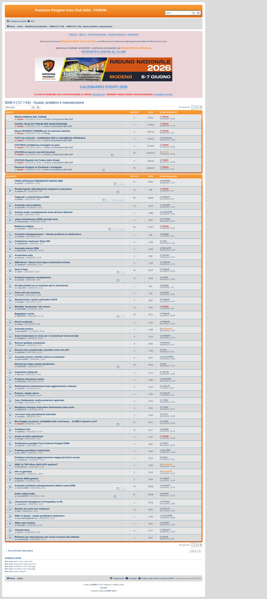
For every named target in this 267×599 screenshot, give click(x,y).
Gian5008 (21, 309)
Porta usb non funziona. (27, 292)
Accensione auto (24, 255)
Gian (164, 350)
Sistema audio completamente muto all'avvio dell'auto (44, 212)
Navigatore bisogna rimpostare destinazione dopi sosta (44, 407)
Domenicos (22, 467)
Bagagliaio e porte (24, 313)
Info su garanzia (23, 471)
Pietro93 (165, 501)
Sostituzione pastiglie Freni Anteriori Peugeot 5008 (42, 443)
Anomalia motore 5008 (27, 248)
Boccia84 (21, 525)
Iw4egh (20, 439)
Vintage (47, 133)
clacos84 (21, 207)
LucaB (19, 214)
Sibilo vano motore (25, 523)
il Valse (20, 403)
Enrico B (166, 508)
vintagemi (21, 338)
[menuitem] (30, 21)
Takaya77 (166, 530)
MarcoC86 (21, 251)
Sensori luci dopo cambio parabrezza (35, 364)
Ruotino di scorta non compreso (32, 508)
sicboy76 (21, 388)
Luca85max (22, 460)
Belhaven (21, 345)
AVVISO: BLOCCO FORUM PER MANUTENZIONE (41, 124)
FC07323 (166, 219)
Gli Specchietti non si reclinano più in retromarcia (41, 285)
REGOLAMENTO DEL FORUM (31, 117)
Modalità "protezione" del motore (32, 306)
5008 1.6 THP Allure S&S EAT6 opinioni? (36, 464)
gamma (165, 493)
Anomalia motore (24, 328)
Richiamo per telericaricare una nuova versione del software (47, 537)
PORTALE (73, 34)
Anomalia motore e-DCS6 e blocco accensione (40, 357)
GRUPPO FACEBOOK (97, 34)
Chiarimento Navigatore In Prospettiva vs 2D (38, 501)
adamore (166, 197)
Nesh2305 (21, 316)
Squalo (20, 119)
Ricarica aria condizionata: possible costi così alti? (42, 350)
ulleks (19, 272)
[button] (200, 107)
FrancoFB (21, 288)
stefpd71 (166, 478)
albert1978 (21, 410)
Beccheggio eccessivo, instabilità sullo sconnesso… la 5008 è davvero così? (56, 421)
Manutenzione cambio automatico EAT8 (36, 299)
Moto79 (20, 481)
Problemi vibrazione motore (29, 379)
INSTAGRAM (132, 34)
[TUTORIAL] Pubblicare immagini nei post (37, 145)
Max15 (20, 532)
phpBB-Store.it (111, 591)
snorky (165, 152)
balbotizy (21, 432)
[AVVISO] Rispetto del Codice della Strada (37, 160)
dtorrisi (165, 537)
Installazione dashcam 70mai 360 (32, 241)
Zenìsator (103, 588)
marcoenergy (22, 539)
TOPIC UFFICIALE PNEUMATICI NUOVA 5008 (39, 181)
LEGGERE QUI (98, 94)
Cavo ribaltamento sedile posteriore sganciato (39, 400)
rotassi (165, 277)
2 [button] (197, 107)
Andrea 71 (21, 191)
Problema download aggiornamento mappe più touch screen (47, 457)
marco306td (167, 516)
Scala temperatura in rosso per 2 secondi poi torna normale (47, 336)
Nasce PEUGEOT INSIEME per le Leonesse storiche (42, 131)
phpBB (94, 585)
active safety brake (25, 493)
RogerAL (166, 269)
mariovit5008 (22, 496)
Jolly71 (165, 443)
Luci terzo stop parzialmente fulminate (35, 414)
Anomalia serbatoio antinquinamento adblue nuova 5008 (45, 485)
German (20, 258)
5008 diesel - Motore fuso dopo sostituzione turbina (42, 262)
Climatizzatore (22, 530)
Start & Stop (21, 269)
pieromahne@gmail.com (27, 518)
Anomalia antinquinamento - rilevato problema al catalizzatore (48, 234)
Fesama (20, 236)
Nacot (164, 457)
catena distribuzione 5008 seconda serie (36, 219)
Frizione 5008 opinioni (26, 478)
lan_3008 (21, 453)
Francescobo (22, 222)
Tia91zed (21, 265)
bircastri (20, 295)
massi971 (21, 474)
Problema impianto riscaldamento (33, 277)
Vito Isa (20, 374)
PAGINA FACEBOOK (117, 34)
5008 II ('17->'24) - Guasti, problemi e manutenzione (44, 102)
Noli (18, 511)
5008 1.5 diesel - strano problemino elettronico (40, 516)
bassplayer (167, 328)
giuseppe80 (22, 331)
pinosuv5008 (22, 359)
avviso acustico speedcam (29, 436)
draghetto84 (22, 243)
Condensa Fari (22, 429)
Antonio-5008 (22, 488)
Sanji (164, 241)
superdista (21, 504)
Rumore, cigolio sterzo (27, 393)
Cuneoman (167, 138)
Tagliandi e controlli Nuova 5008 (32, 197)
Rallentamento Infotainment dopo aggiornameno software (46, 386)
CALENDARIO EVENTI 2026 (103, 87)
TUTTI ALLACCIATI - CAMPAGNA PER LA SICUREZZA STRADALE (50, 138)
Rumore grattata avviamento (30, 343)
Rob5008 (166, 181)
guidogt (165, 234)
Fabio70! (21, 446)
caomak (20, 280)
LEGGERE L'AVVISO (163, 94)
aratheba (21, 352)
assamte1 (21, 229)
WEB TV (82, 34)
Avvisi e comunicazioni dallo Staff (59, 119)
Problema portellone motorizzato (32, 450)
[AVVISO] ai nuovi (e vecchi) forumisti (35, 152)
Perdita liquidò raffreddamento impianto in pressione (43, 189)
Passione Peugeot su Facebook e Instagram (38, 167)
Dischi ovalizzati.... (25, 321)
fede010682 (167, 212)
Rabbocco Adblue (24, 226)
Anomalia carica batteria (28, 205)
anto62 (20, 183)
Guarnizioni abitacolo (26, 372)
